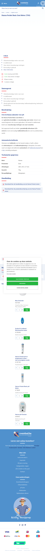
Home (3, 12)
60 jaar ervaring (8, 79)
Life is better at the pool (23, 469)
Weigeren (22, 283)
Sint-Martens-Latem (29, 447)
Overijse (36, 445)
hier (4, 150)
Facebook (20, 525)
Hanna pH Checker (21, 414)
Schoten (20, 447)
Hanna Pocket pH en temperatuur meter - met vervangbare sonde (22, 358)
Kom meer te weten (11, 273)
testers (7, 12)
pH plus (22, 487)
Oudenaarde (13, 447)
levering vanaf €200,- (11, 74)
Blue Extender (19, 300)
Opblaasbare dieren (22, 493)
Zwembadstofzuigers (22, 482)
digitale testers (14, 12)
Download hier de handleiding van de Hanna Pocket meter (22, 184)
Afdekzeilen (22, 490)
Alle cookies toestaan (22, 279)
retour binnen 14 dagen (12, 76)
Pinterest (25, 525)
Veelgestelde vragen (22, 466)
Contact (22, 471)
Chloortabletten (22, 485)
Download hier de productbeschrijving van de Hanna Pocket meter (22, 190)
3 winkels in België (9, 82)
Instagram (22, 525)
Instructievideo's (22, 457)
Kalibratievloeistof (35, 148)
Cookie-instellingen (22, 287)
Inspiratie (22, 460)
